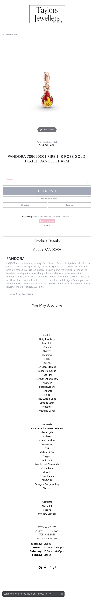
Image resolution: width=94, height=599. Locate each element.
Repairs (47, 509)
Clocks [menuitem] (47, 358)
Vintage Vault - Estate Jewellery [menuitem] (47, 428)
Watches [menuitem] (46, 406)
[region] (47, 89)
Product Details (47, 240)
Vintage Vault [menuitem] (47, 402)
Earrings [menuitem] (47, 362)
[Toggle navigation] (7, 22)
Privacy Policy (31, 582)
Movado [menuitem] (47, 472)
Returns (69, 205)
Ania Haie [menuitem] (47, 424)
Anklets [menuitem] (47, 335)
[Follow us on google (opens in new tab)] (40, 568)
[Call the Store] (47, 534)
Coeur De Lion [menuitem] (47, 440)
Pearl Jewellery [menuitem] (47, 386)
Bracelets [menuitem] (47, 342)
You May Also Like (47, 305)
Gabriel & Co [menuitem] (47, 452)
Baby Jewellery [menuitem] (47, 339)
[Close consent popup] (62, 594)
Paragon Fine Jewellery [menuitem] (47, 484)
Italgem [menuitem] (47, 456)
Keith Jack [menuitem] (47, 460)
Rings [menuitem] (47, 394)
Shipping (25, 205)
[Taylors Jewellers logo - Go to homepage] (47, 14)
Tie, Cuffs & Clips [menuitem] (47, 398)
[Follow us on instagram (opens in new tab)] (49, 568)
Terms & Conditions (50, 582)
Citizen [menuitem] (47, 436)
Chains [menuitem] (47, 346)
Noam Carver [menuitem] (47, 476)
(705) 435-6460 (47, 145)
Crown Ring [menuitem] (47, 444)
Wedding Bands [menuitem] (47, 410)
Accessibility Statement (74, 582)
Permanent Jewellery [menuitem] (47, 378)
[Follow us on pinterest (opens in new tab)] (54, 568)
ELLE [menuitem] (46, 448)
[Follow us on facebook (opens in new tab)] (45, 568)
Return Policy (15, 582)
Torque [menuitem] (47, 488)
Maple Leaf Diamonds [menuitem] (47, 464)
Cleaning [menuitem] (47, 354)
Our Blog (47, 505)
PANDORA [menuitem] (47, 382)
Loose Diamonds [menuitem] (47, 370)
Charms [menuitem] (47, 350)
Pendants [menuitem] (47, 390)
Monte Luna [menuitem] (46, 468)
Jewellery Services (47, 513)
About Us (47, 501)
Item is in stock (47, 221)
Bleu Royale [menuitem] (47, 432)
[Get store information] (47, 538)
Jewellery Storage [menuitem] (47, 366)
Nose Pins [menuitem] (47, 374)
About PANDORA (47, 249)
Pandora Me (11, 34)
